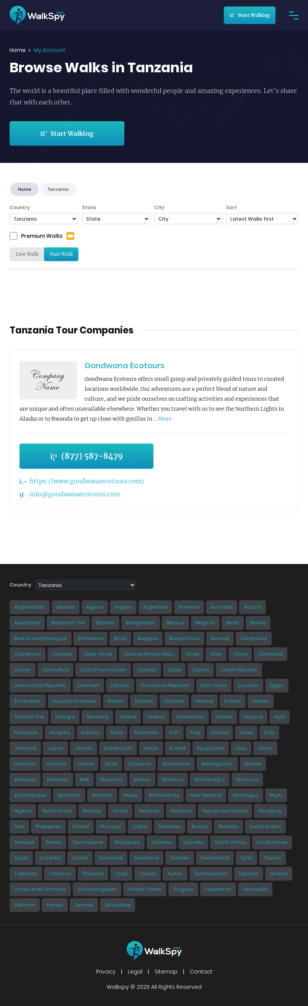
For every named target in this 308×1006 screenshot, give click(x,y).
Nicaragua (246, 795)
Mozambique (30, 795)
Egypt (277, 685)
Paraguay (270, 811)
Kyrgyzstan (210, 748)
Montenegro (209, 779)
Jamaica (25, 748)
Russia (199, 826)
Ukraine (279, 873)
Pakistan (149, 811)
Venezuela (255, 889)
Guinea (224, 716)
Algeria (94, 607)
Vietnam (24, 905)
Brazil (120, 638)
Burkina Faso (184, 638)
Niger (276, 795)
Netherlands (164, 795)
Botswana (90, 638)
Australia (221, 607)
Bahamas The (68, 622)
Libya (111, 764)
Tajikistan (25, 873)
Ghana (128, 716)
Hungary (59, 732)
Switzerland (214, 858)
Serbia (54, 842)
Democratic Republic (40, 685)
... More (162, 418)
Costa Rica (55, 669)
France (232, 701)
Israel (246, 732)
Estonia (144, 701)
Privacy (106, 971)
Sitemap (166, 971)
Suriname (111, 858)
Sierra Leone (88, 842)
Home (18, 50)
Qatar (139, 826)
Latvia (265, 748)
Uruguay (183, 889)
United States (145, 889)
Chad (192, 654)
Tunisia (147, 873)
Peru (19, 826)
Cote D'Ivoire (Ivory (103, 669)
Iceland (90, 732)
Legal (135, 971)
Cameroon (27, 654)
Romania (169, 826)
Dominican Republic (165, 685)
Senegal (24, 842)
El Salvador (27, 701)
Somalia (193, 842)
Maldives (57, 779)
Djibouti (120, 685)
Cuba (174, 669)
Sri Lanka (50, 858)
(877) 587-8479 (86, 456)
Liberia (86, 764)
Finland (204, 701)
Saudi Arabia (265, 826)
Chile (216, 654)
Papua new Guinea (225, 811)
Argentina (155, 607)
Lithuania (140, 764)
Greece (156, 716)
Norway (92, 811)
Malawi (252, 764)
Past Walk (61, 254)
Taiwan (272, 858)
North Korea (57, 811)
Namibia (102, 795)
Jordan (84, 748)
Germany (97, 716)
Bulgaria (148, 638)
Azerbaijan (27, 622)
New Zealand (206, 795)
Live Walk (27, 254)
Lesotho (57, 764)
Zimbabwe (117, 905)
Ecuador (248, 685)
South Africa (230, 842)
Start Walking (249, 15)
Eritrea (116, 701)
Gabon (260, 701)
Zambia (83, 905)
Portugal (110, 826)
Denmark (88, 685)
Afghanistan (29, 607)
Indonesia (146, 732)
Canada (62, 654)
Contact (201, 971)
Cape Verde (97, 654)
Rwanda (228, 826)
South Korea (272, 842)
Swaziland (146, 858)
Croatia (146, 669)
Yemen (54, 905)
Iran (174, 732)
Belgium (205, 622)
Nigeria (22, 811)
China (240, 654)
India (117, 732)
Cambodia (253, 638)
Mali (84, 779)
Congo (22, 669)
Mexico (142, 779)
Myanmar (69, 795)
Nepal (131, 795)
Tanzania (60, 873)
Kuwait (177, 748)
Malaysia (25, 779)
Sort (231, 207)
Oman (120, 811)
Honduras (26, 732)
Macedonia (176, 764)
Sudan (80, 858)
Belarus (175, 622)
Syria (246, 858)
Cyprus (200, 669)
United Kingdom (97, 889)
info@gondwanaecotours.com (75, 494)
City (159, 207)
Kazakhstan (118, 748)
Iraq (195, 732)
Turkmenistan (211, 873)
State (89, 207)
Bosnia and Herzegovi (40, 638)
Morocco (247, 779)
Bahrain (105, 622)
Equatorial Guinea (74, 701)
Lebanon (25, 764)
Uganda (249, 873)
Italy (269, 732)
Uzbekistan (218, 889)
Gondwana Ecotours (125, 365)
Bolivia (258, 622)
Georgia (65, 716)
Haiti (279, 716)
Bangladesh (140, 622)
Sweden (179, 858)
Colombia (270, 654)
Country (20, 207)
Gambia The (29, 716)
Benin (232, 622)
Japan (55, 748)
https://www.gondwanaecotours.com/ (87, 481)
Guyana (253, 716)
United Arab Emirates (40, 889)
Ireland (219, 732)
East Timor (214, 685)
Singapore (127, 842)
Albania (65, 607)
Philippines (48, 826)
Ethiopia (174, 701)
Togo (121, 873)
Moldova (172, 779)
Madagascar (217, 764)
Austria (252, 607)
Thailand (93, 873)
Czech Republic (238, 669)
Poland (80, 826)
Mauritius (111, 779)
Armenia (189, 607)
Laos (241, 748)
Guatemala (190, 716)
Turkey (175, 873)
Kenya (150, 748)
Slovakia (161, 842)
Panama (181, 811)
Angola (123, 607)
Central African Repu (149, 654)
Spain (21, 858)
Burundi (220, 638)
